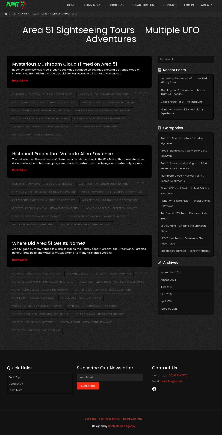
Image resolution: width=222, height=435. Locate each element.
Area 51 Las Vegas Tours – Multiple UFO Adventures (112, 192)
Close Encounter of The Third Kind (182, 102)
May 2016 (166, 294)
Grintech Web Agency (121, 426)
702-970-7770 (178, 375)
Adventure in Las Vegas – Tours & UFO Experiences (41, 94)
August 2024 (168, 280)
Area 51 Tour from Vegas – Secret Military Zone (40, 110)
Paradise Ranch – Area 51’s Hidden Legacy (36, 306)
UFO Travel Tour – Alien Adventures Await (37, 134)
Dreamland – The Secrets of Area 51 (32, 298)
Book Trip (116, 5)
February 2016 (169, 308)
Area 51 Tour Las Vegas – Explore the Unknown (40, 289)
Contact (170, 5)
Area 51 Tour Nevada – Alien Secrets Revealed (103, 110)
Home (71, 5)
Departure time (143, 5)
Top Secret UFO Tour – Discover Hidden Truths (40, 126)
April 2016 (166, 301)
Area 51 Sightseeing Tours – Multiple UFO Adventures (43, 102)
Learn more (92, 5)
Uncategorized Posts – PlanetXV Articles (185, 251)
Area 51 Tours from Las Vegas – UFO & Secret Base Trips (45, 208)
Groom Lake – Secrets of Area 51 (81, 298)
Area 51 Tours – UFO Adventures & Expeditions (39, 118)
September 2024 (171, 272)
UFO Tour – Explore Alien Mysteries (96, 126)
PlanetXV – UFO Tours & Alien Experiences (99, 118)
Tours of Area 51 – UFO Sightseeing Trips (99, 314)
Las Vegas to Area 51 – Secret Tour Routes (111, 208)
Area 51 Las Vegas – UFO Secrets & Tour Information (43, 192)
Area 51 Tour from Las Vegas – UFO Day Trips (109, 102)
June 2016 (167, 287)
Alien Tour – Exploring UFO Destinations (103, 94)
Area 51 (207, 5)
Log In (189, 5)
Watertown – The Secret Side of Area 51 (35, 330)
